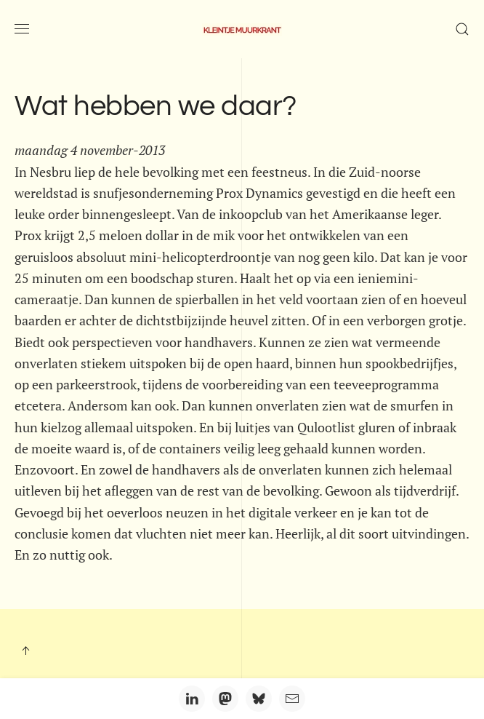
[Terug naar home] (242, 29)
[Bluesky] (259, 699)
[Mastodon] (225, 699)
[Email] (292, 699)
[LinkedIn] (192, 699)
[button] (22, 29)
